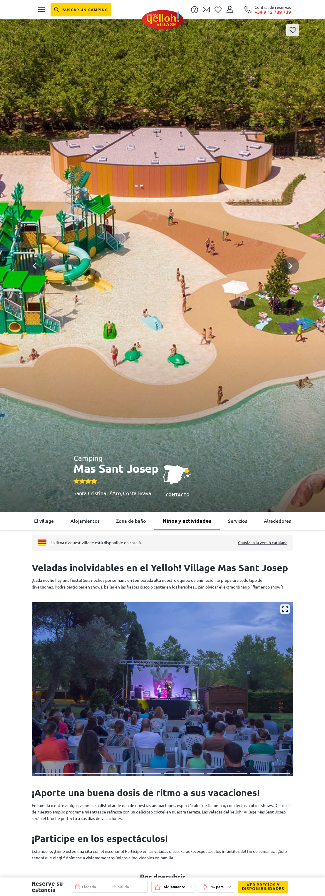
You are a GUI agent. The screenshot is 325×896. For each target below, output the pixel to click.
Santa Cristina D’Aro (97, 493)
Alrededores (277, 521)
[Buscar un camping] (81, 9)
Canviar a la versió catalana (262, 542)
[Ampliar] (285, 609)
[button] (162, 244)
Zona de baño (131, 521)
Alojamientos (85, 521)
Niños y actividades (187, 521)
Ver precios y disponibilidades (261, 886)
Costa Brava (137, 493)
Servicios (237, 521)
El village (44, 521)
